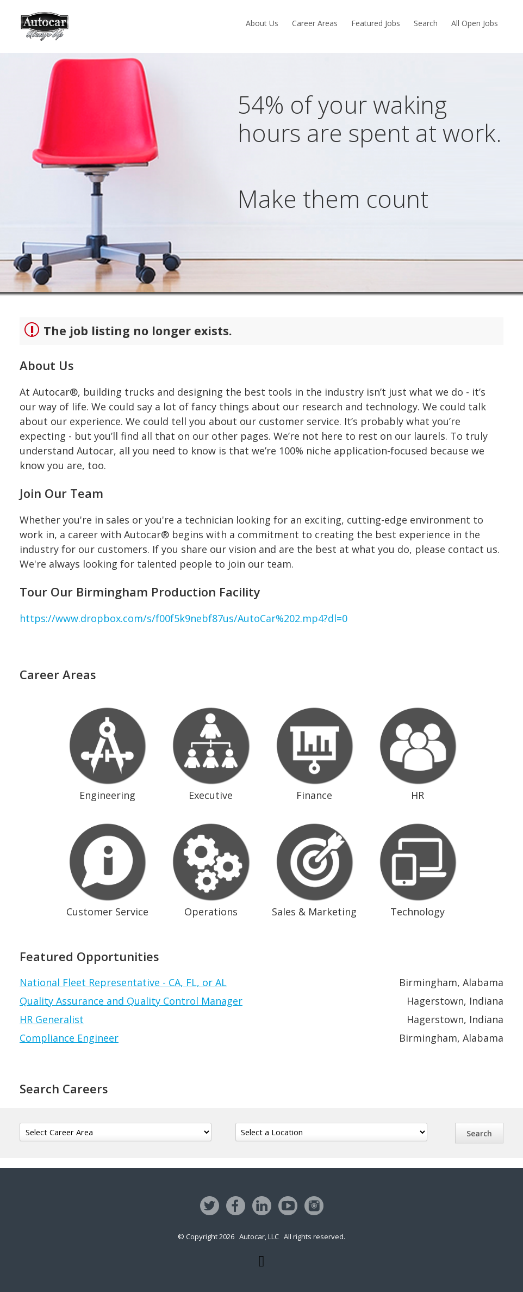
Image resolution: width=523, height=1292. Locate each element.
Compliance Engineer (69, 1037)
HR (418, 752)
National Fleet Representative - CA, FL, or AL (123, 982)
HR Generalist (52, 1019)
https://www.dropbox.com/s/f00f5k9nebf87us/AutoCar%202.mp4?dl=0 (183, 618)
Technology (418, 868)
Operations (210, 868)
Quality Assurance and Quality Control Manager (131, 1000)
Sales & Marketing (314, 868)
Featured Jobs (375, 23)
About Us (262, 23)
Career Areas (315, 23)
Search (426, 23)
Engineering (107, 752)
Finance (314, 752)
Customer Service (107, 868)
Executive (210, 752)
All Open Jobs (474, 23)
